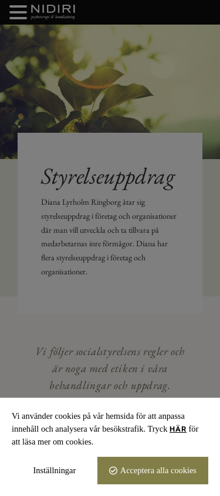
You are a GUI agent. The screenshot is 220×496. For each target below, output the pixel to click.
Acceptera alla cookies (158, 470)
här (178, 429)
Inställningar (54, 470)
